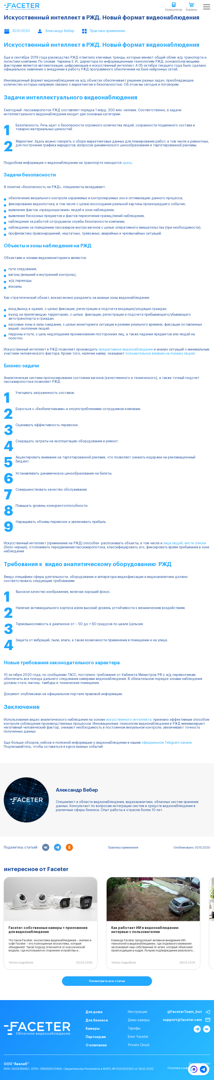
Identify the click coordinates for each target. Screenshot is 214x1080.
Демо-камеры (139, 1020)
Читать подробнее (21, 962)
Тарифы (134, 1028)
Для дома (94, 1012)
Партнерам (96, 1036)
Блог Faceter (138, 1036)
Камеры (93, 1028)
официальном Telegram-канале (167, 742)
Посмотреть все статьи (107, 981)
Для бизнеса (97, 1020)
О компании (96, 1045)
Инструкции (137, 1012)
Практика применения (123, 847)
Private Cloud (138, 1045)
